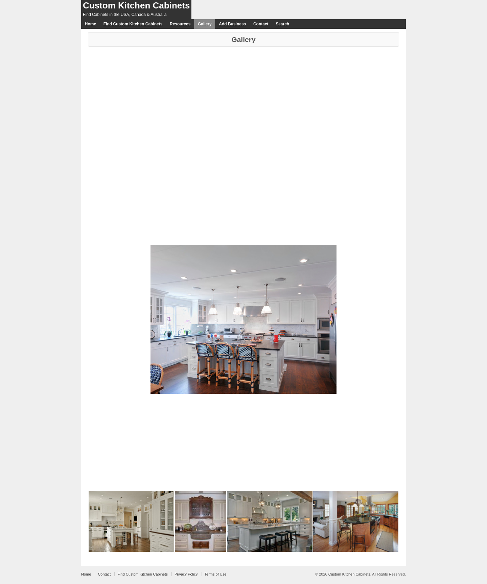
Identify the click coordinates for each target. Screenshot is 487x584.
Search (282, 24)
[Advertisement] (243, 97)
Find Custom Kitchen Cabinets (133, 24)
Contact (261, 24)
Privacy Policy (186, 574)
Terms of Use (216, 574)
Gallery (205, 24)
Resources (180, 24)
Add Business (232, 24)
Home (90, 24)
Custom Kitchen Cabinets (136, 5)
